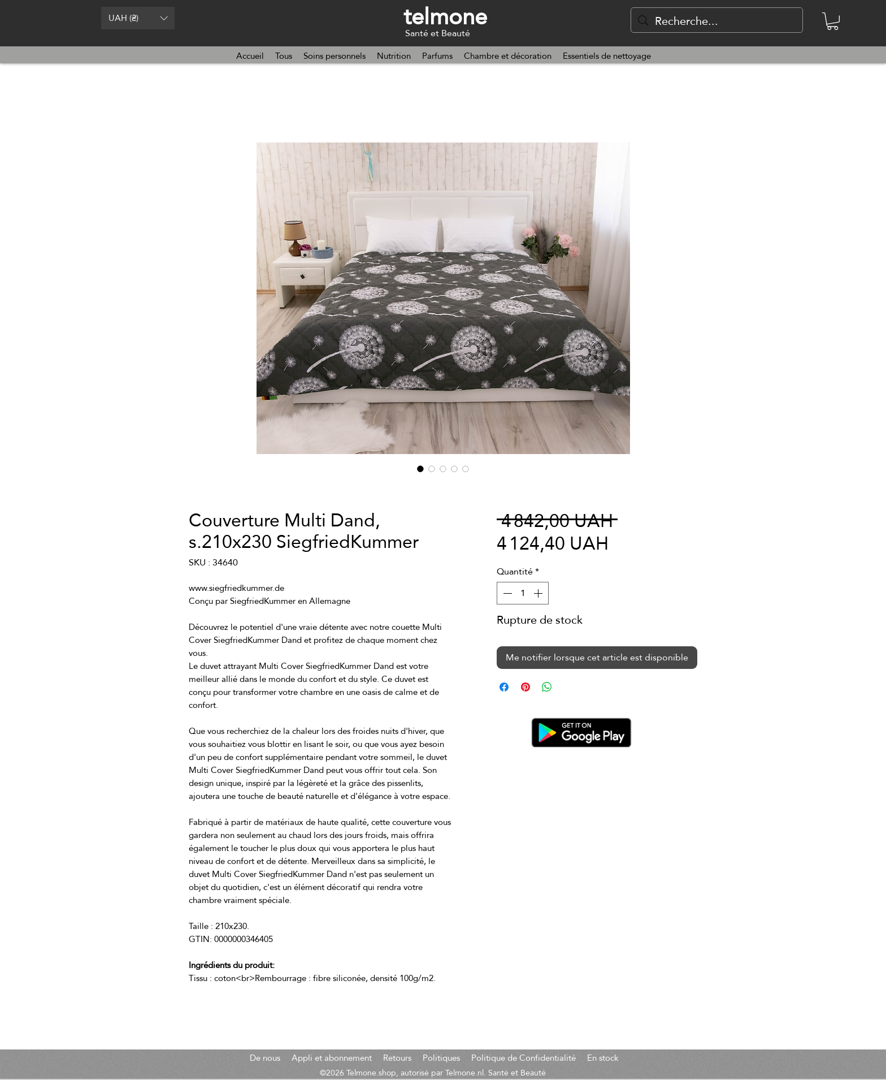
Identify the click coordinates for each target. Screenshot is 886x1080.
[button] (138, 18)
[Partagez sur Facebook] (504, 687)
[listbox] (138, 18)
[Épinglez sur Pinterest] (525, 687)
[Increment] (539, 593)
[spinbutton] (522, 593)
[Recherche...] (717, 21)
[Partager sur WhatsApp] (547, 687)
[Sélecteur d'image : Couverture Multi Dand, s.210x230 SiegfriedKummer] (420, 468)
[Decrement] (506, 593)
